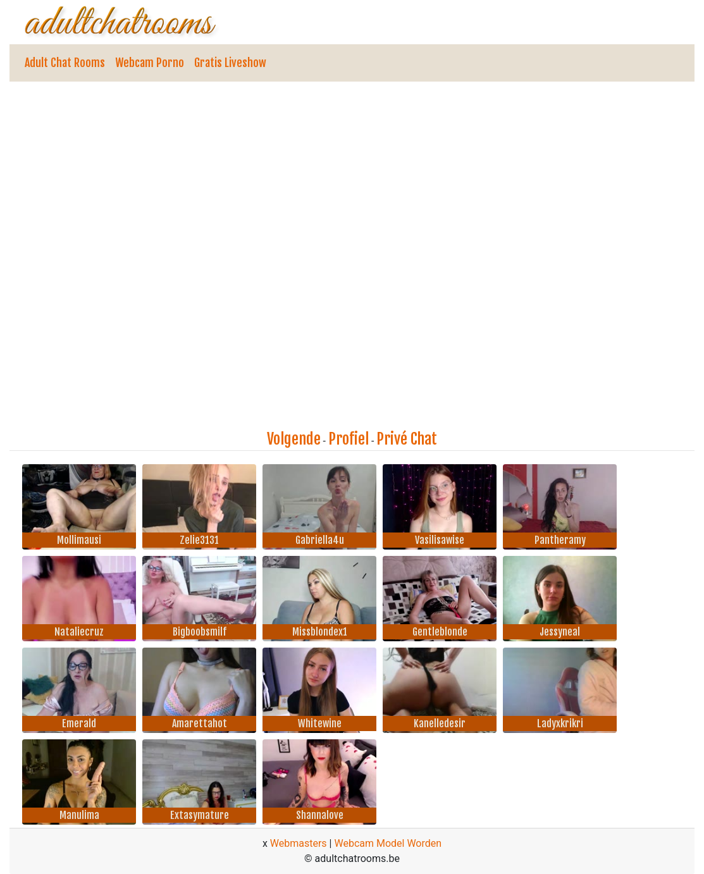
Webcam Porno (149, 63)
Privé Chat (406, 438)
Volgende (294, 438)
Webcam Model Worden (388, 843)
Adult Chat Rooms (65, 63)
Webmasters (298, 843)
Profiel (348, 438)
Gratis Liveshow (230, 63)
